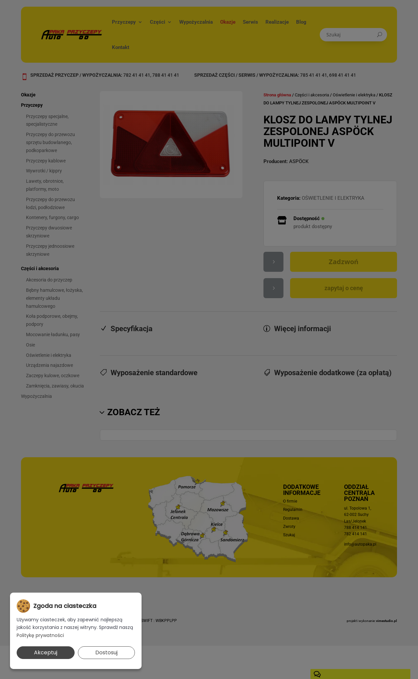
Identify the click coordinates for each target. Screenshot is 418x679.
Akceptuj (45, 652)
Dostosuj (106, 652)
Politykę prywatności (40, 635)
